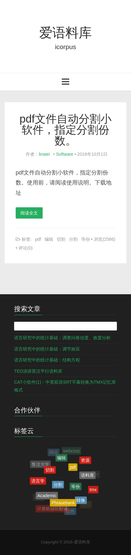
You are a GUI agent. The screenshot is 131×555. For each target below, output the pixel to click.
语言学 (38, 481)
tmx (93, 490)
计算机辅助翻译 (52, 509)
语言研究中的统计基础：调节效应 (47, 348)
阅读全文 (29, 212)
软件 (70, 511)
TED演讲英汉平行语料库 (38, 371)
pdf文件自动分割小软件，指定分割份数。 (65, 130)
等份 (85, 239)
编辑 (49, 239)
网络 (53, 452)
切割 (61, 239)
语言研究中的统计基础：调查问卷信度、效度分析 (62, 337)
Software (64, 154)
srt (95, 474)
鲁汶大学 (40, 464)
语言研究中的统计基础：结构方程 (47, 359)
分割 (73, 239)
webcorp (71, 451)
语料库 (87, 476)
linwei (44, 154)
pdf (38, 239)
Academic (46, 496)
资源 (85, 460)
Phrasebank (63, 504)
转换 (80, 501)
